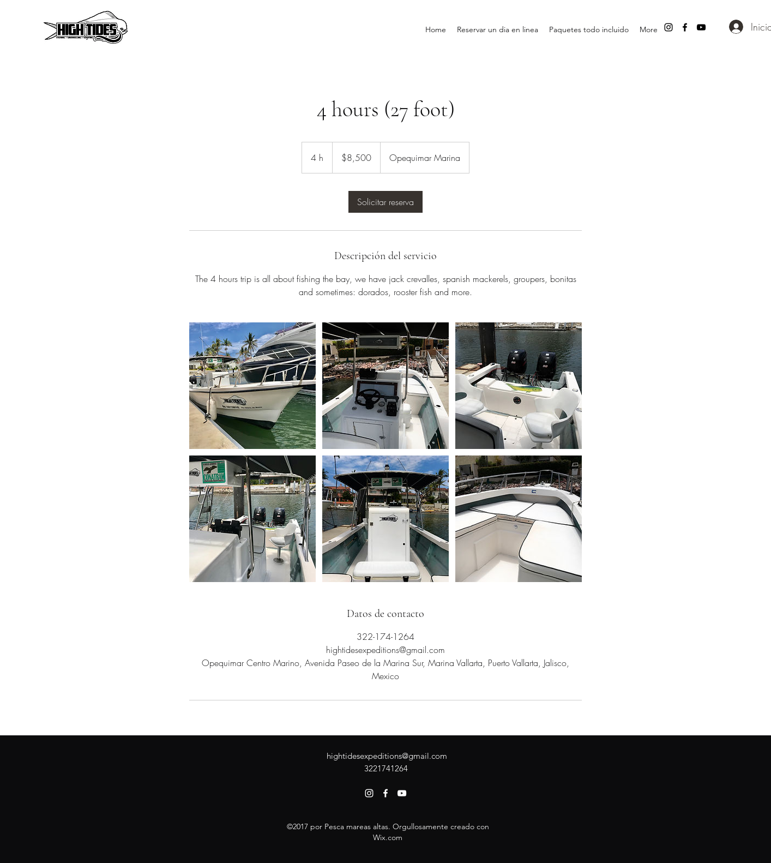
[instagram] (668, 27)
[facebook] (684, 27)
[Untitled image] (252, 385)
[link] (385, 202)
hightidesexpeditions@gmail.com (387, 756)
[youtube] (701, 27)
